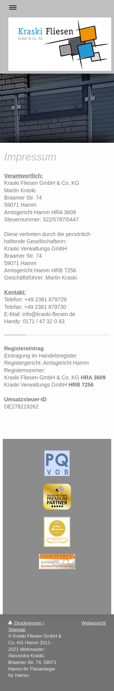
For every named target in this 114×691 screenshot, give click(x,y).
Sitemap (16, 629)
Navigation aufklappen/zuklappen (57, 7)
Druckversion (25, 623)
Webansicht (93, 623)
